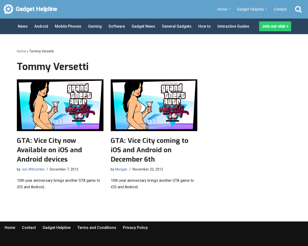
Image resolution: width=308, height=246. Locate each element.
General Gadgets (177, 26)
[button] (229, 9)
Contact (280, 9)
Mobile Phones (68, 26)
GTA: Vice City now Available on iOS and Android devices (49, 150)
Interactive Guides (233, 26)
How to (204, 26)
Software (117, 26)
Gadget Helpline (57, 227)
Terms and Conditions (96, 227)
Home (21, 51)
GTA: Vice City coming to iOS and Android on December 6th (149, 150)
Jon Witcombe (33, 169)
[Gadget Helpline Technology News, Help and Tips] (30, 9)
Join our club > (275, 26)
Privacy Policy (135, 227)
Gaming (95, 26)
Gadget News (143, 26)
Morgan (121, 169)
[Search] (298, 9)
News (23, 26)
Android (41, 26)
